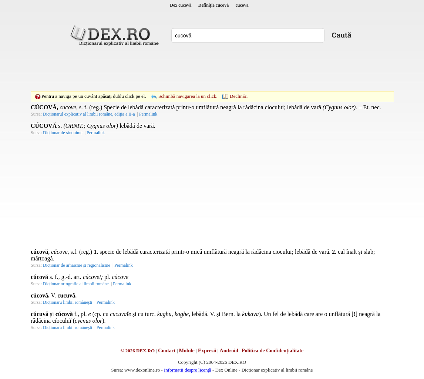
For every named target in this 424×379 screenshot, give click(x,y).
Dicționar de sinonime (63, 132)
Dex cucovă (180, 5)
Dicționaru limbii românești (67, 302)
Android (229, 350)
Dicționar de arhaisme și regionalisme (76, 265)
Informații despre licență (187, 370)
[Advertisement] (212, 68)
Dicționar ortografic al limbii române (76, 283)
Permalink (148, 114)
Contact (166, 350)
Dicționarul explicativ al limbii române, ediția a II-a (89, 114)
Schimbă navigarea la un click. (188, 96)
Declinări (239, 96)
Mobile (187, 350)
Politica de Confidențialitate (272, 350)
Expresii (207, 350)
